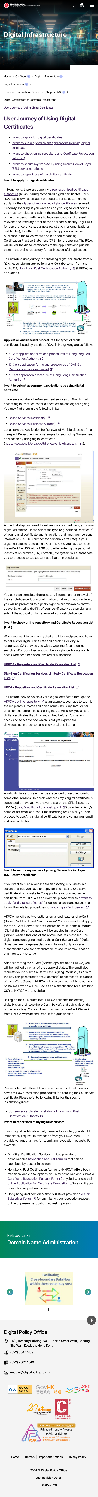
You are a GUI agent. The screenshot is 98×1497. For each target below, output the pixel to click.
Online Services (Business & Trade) (32, 424)
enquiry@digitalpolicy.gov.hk (30, 1372)
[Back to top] (91, 1320)
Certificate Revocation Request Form (33, 1179)
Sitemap (29, 1457)
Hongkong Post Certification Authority (45, 268)
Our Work (22, 76)
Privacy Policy (76, 1457)
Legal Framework (16, 84)
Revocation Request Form (45, 1159)
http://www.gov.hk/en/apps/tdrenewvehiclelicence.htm (42, 443)
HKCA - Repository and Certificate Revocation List (39, 687)
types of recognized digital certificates (50, 203)
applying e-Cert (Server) (67, 907)
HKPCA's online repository (22, 701)
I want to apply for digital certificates (37, 137)
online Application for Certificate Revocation (38, 1183)
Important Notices (51, 1457)
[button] (10, 1292)
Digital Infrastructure (49, 76)
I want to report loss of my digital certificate (42, 174)
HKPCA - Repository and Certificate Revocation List (40, 664)
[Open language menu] (82, 5)
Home (15, 1457)
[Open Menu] (92, 5)
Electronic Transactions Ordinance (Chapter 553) (34, 92)
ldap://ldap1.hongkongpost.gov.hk (39, 807)
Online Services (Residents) (27, 418)
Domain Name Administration (42, 1242)
